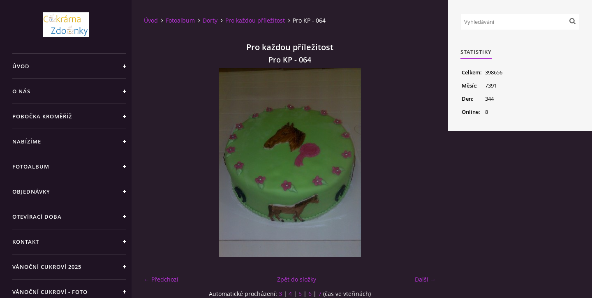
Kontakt (25, 241)
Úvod (21, 66)
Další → (425, 279)
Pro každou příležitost (255, 20)
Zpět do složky (296, 279)
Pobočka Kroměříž (42, 116)
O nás (21, 91)
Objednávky (31, 191)
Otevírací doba (37, 216)
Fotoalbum (30, 166)
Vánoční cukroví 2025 (46, 266)
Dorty (210, 20)
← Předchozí (161, 279)
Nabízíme (26, 141)
